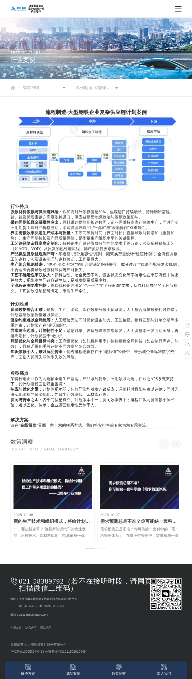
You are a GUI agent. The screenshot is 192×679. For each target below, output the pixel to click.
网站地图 (44, 627)
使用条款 (16, 627)
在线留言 (28, 425)
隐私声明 (29, 627)
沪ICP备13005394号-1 (26, 651)
